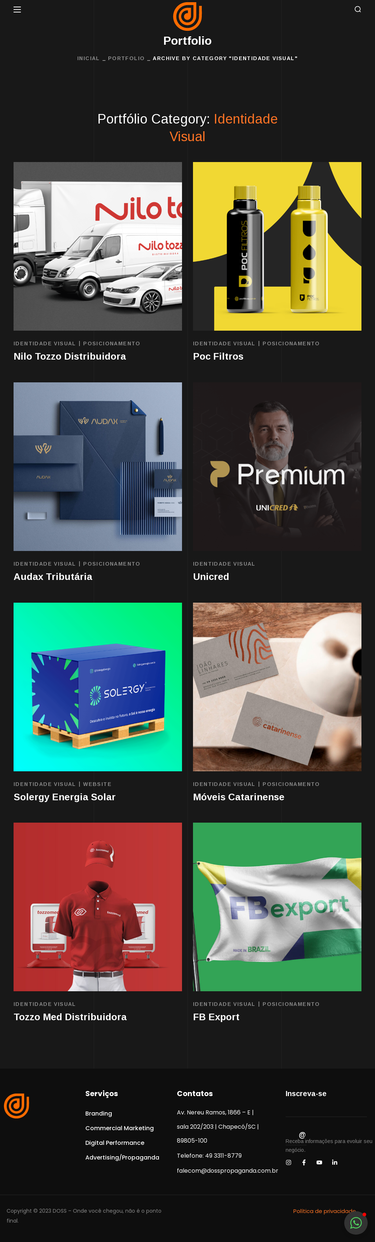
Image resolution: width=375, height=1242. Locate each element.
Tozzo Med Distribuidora (70, 1016)
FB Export (216, 1016)
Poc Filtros (218, 356)
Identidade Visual (45, 343)
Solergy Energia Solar (65, 796)
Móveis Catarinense (239, 796)
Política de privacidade (324, 1211)
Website (97, 784)
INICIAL (88, 58)
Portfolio (126, 58)
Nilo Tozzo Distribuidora (70, 356)
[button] (357, 9)
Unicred (211, 576)
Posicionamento (112, 343)
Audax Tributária (53, 576)
